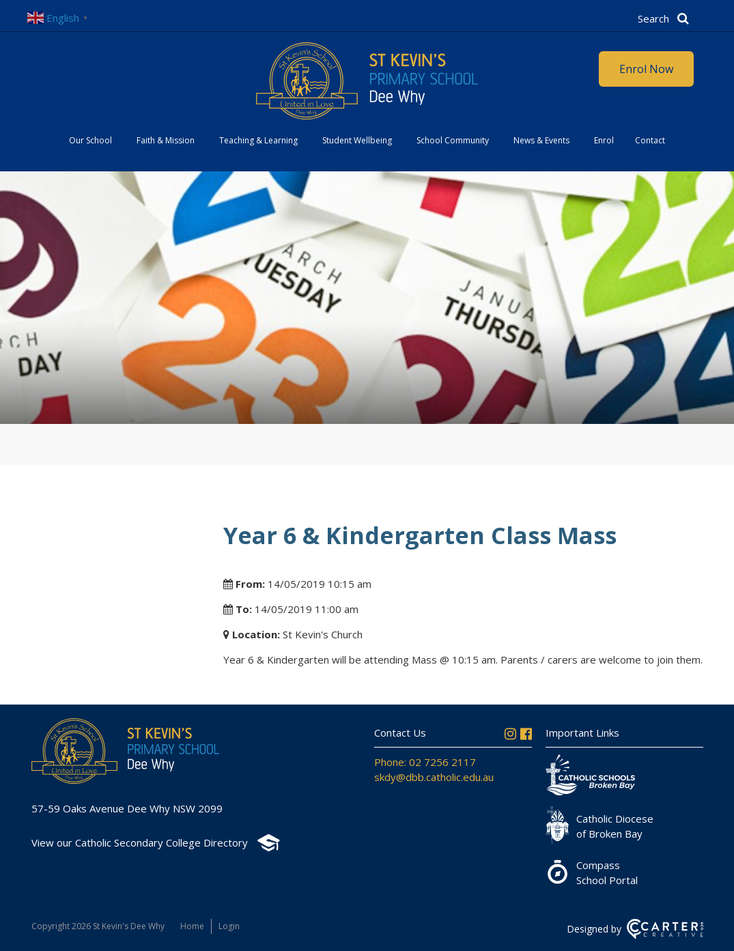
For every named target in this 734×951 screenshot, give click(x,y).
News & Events (541, 140)
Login (229, 926)
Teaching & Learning (258, 140)
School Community (453, 140)
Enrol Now (646, 68)
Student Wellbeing (357, 140)
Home (192, 926)
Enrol (604, 140)
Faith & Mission (166, 140)
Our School (90, 140)
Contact (650, 140)
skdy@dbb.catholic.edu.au (434, 777)
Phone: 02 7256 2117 (425, 762)
